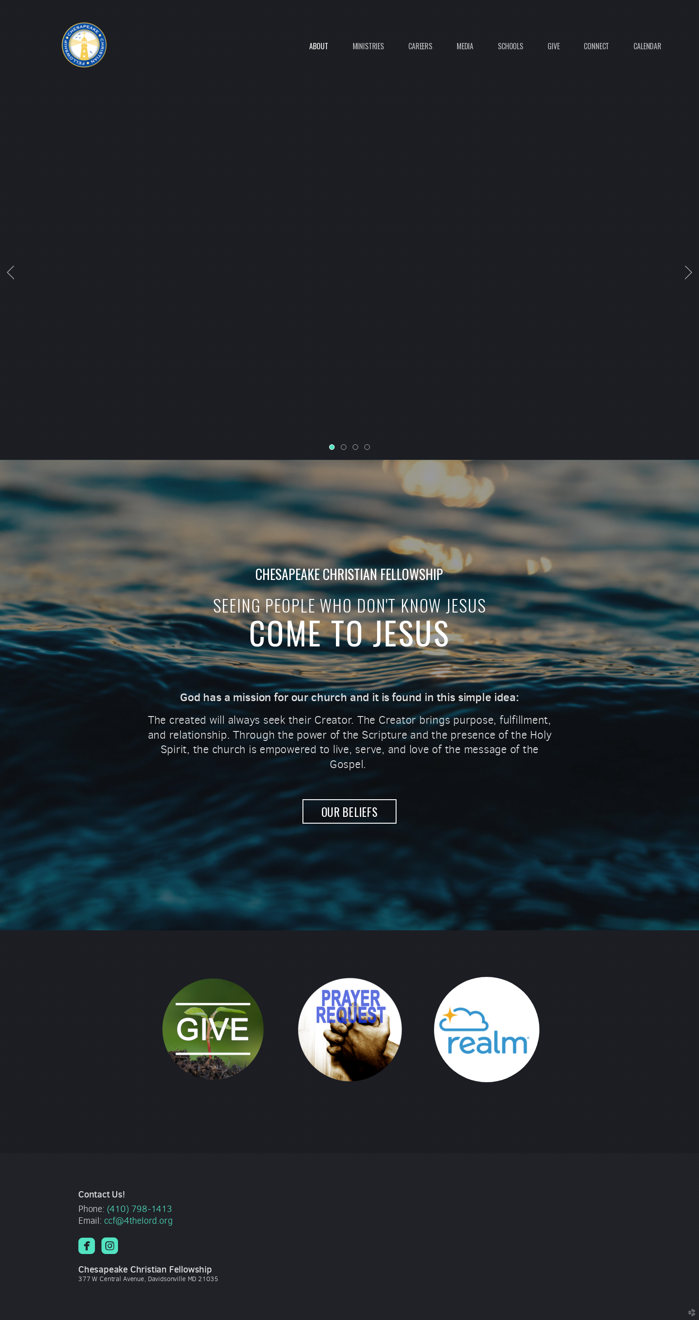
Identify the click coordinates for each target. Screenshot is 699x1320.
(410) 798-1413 (139, 1209)
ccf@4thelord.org (138, 1221)
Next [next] (688, 272)
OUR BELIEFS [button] (349, 811)
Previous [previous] (10, 272)
